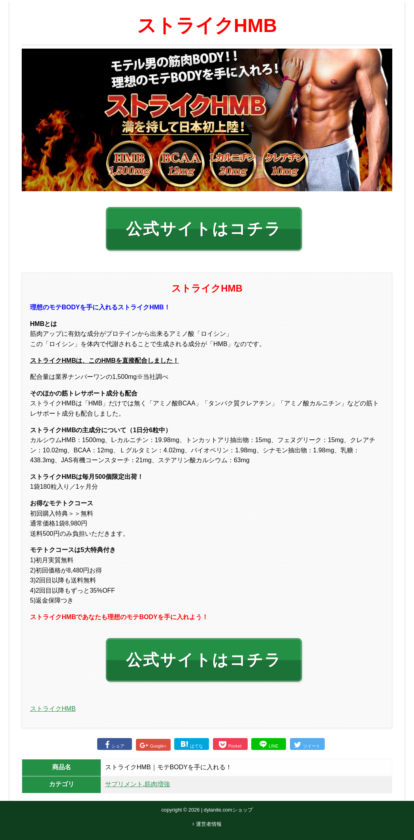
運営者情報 (207, 824)
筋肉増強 (157, 784)
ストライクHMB (53, 708)
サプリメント (124, 784)
